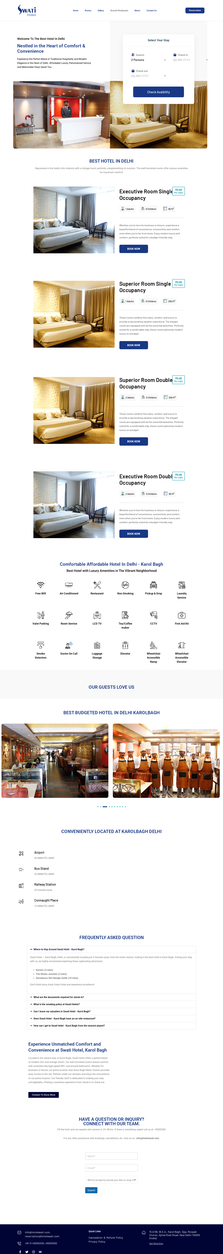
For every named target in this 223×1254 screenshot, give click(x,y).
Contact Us (152, 10)
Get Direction (156, 1243)
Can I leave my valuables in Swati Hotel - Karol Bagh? (62, 1011)
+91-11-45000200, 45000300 (41, 1243)
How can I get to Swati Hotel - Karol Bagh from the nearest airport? (69, 1025)
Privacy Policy (97, 1241)
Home (75, 10)
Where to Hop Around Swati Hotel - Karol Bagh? (59, 949)
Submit (91, 1190)
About (137, 10)
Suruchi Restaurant (119, 10)
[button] (98, 807)
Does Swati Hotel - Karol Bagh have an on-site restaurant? (64, 1018)
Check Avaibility (158, 92)
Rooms (88, 10)
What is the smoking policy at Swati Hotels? (57, 1004)
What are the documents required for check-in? (59, 997)
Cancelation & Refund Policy (106, 1237)
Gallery (101, 10)
